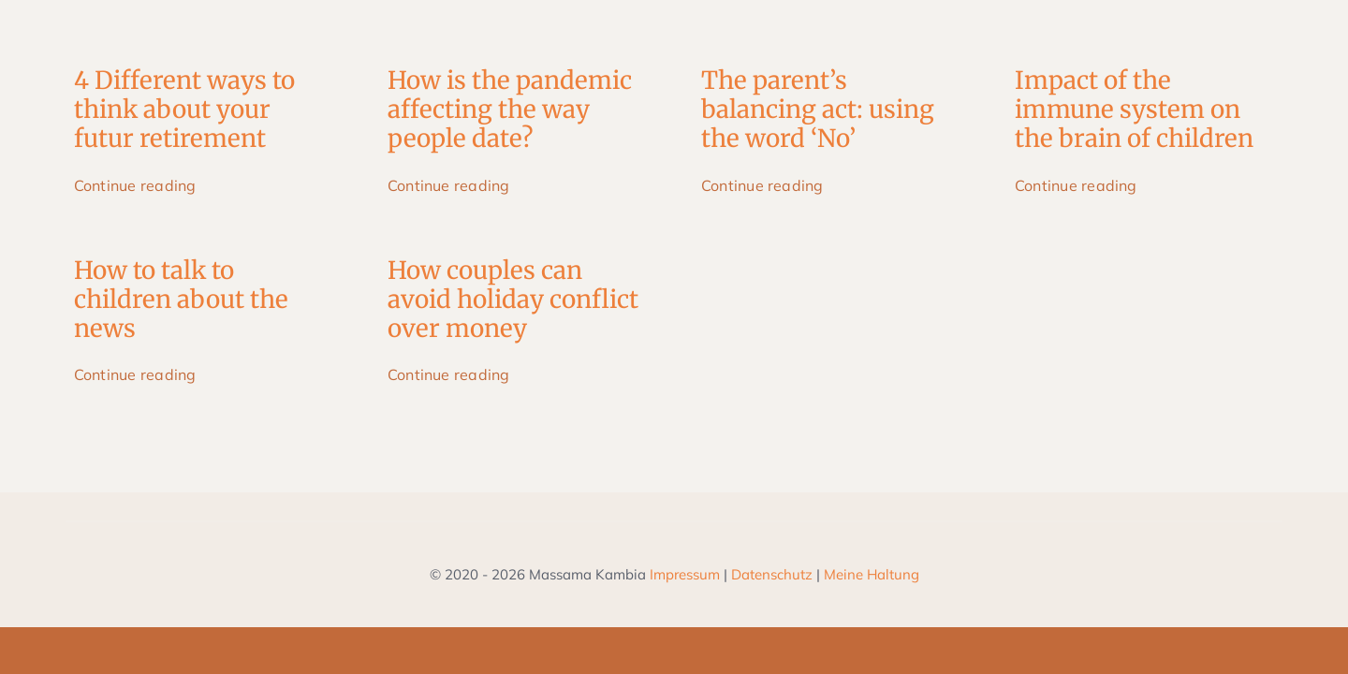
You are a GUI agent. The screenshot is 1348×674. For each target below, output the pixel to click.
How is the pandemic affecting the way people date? (510, 109)
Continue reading (135, 185)
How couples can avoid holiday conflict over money (513, 299)
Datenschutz (772, 574)
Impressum (685, 574)
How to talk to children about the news (181, 299)
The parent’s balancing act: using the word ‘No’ (817, 109)
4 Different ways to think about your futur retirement (184, 109)
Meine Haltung (871, 574)
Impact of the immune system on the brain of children (1134, 109)
